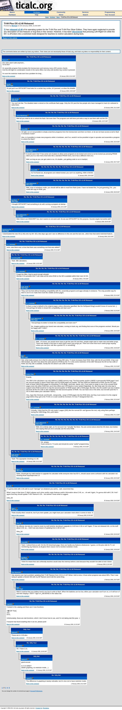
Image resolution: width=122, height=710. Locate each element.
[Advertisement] (61, 44)
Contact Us (39, 708)
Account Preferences (36, 691)
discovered (77, 32)
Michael (14, 26)
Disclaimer (46, 708)
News (58, 17)
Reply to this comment (8, 76)
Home (47, 17)
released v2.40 (16, 30)
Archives (52, 17)
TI (4, 30)
